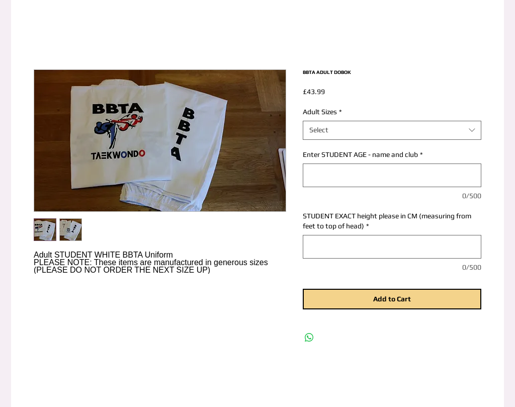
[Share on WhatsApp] (309, 338)
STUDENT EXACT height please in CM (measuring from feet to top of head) (387, 221)
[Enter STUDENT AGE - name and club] (392, 175)
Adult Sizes (322, 112)
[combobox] (392, 130)
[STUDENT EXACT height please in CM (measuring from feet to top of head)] (392, 246)
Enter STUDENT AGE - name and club (363, 154)
